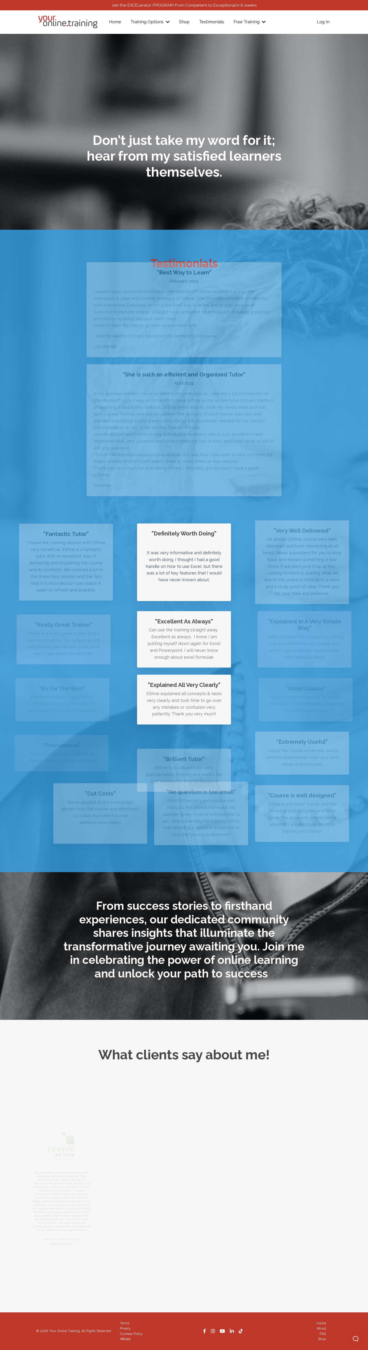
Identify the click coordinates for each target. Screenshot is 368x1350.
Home (115, 22)
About (321, 1328)
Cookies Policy (131, 1334)
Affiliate (125, 1339)
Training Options (150, 22)
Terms (124, 1323)
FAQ (323, 1334)
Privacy (125, 1328)
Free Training (250, 22)
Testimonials (211, 22)
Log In (323, 22)
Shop (184, 22)
